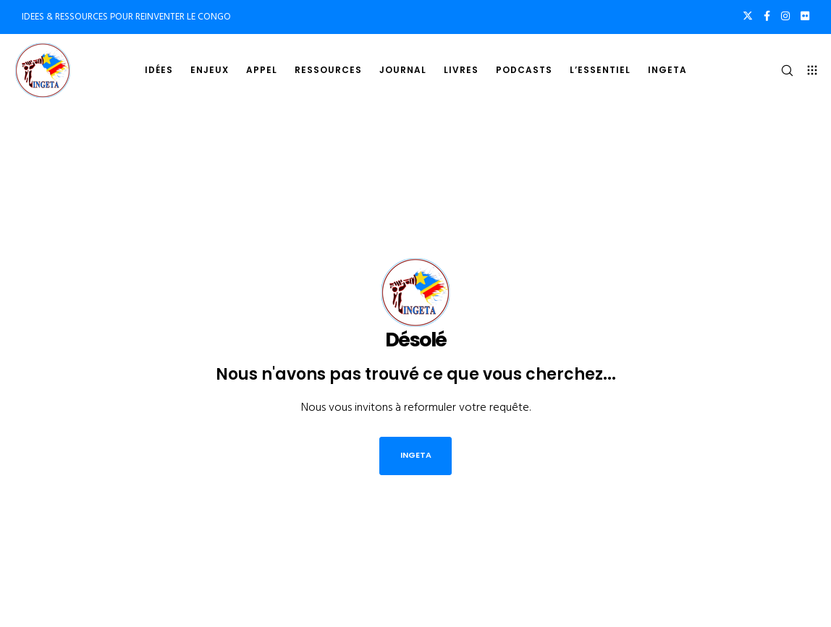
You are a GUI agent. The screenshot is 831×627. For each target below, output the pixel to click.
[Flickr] (805, 16)
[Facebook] (767, 16)
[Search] (781, 70)
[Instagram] (785, 16)
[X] (748, 16)
